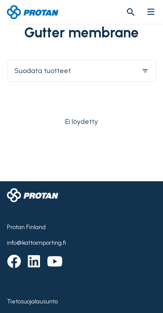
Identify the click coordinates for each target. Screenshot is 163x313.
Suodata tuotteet (81, 71)
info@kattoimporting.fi (36, 242)
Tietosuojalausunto (32, 301)
